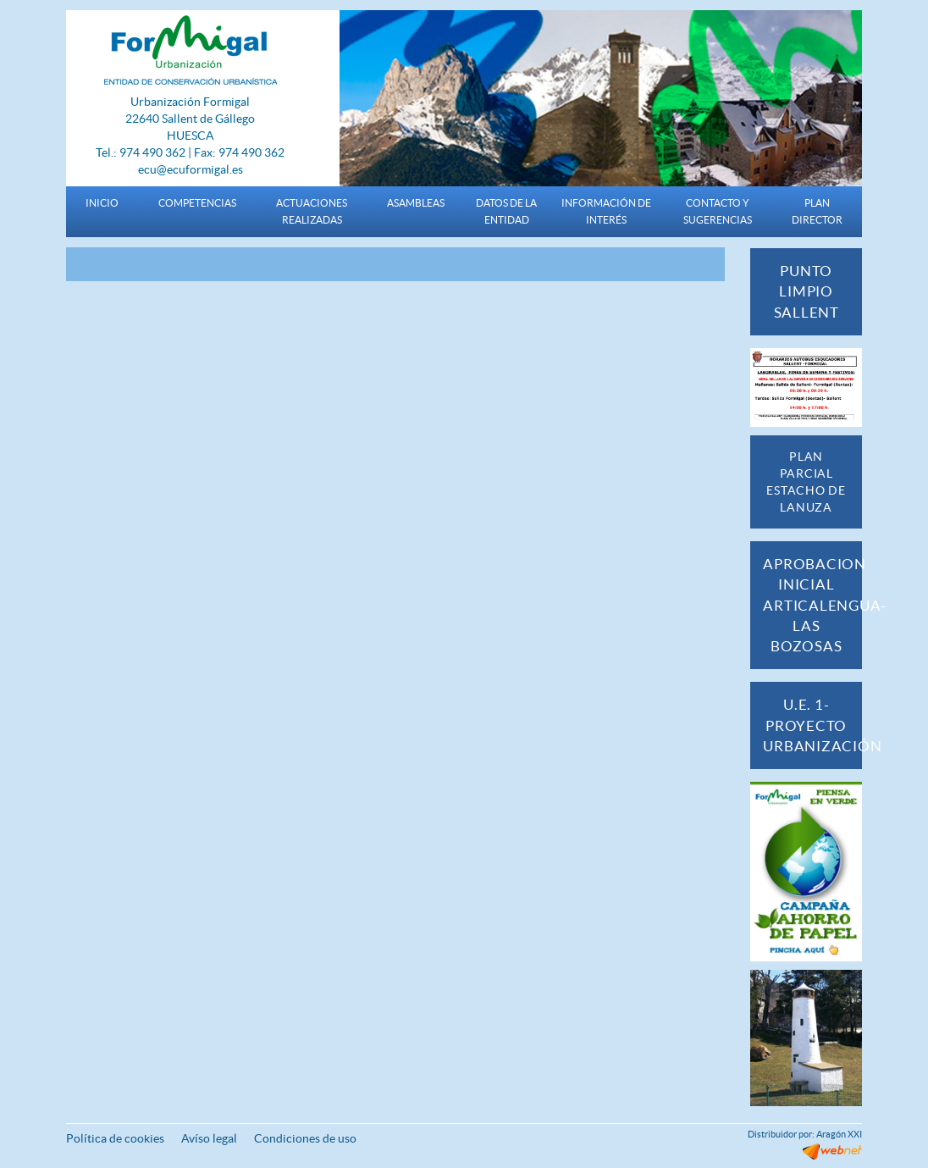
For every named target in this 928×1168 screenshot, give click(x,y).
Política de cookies (115, 1138)
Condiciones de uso (305, 1138)
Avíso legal (209, 1138)
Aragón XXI (839, 1134)
